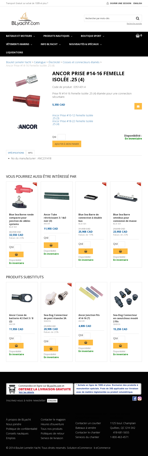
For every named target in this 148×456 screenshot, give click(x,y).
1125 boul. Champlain (123, 423)
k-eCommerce (102, 447)
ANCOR (47, 223)
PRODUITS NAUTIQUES (58, 36)
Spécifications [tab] (16, 152)
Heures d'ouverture (52, 424)
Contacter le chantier (87, 432)
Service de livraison (52, 438)
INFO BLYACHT (51, 44)
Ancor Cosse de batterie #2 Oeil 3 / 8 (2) (21, 318)
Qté (54, 137)
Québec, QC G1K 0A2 (122, 427)
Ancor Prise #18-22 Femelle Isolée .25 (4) (72, 122)
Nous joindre (13, 424)
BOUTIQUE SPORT (92, 36)
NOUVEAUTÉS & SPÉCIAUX (85, 44)
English (137, 3)
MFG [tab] (30, 152)
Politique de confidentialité (21, 429)
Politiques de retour (52, 433)
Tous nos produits (51, 429)
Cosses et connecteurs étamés (81, 62)
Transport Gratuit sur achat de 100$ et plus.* (27, 3)
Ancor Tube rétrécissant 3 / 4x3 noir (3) (55, 217)
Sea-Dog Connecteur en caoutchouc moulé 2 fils (125, 318)
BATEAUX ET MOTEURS (20, 36)
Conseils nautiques (17, 433)
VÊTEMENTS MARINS (19, 44)
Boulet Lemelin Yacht (18, 62)
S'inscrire (52, 400)
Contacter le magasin (53, 419)
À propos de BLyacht (18, 419)
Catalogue (40, 62)
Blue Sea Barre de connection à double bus (90, 217)
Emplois (10, 438)
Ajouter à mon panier (67, 144)
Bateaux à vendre (85, 427)
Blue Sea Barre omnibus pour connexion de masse (125, 217)
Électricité (54, 62)
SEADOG (47, 321)
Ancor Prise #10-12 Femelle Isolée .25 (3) (72, 117)
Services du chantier (87, 437)
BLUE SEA (13, 227)
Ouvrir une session (120, 3)
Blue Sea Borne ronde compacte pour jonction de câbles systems (21, 219)
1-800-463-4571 (119, 437)
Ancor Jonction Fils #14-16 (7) (89, 316)
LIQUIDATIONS (14, 52)
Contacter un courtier (88, 423)
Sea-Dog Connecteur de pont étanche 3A (56, 316)
